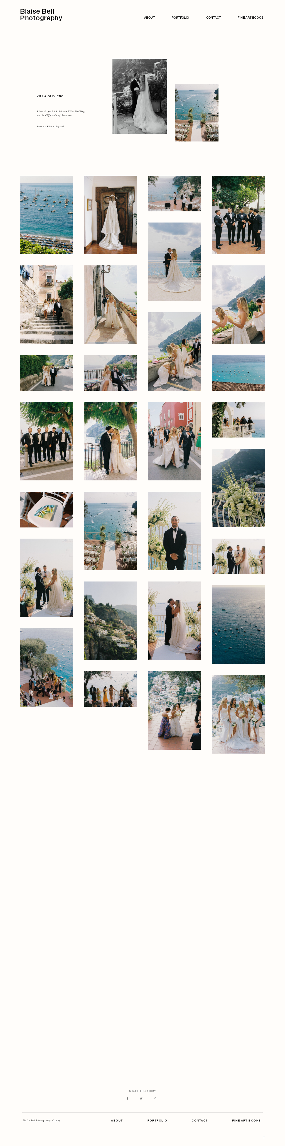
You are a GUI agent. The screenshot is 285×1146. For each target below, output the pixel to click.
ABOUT (149, 18)
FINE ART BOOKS (250, 18)
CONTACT (213, 18)
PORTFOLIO (180, 18)
